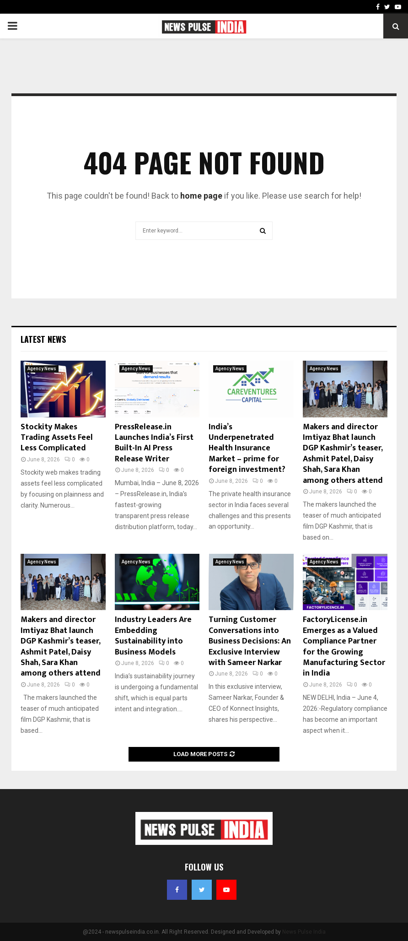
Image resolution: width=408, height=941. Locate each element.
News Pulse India (304, 932)
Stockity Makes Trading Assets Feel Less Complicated (57, 437)
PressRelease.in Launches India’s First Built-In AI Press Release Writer (154, 443)
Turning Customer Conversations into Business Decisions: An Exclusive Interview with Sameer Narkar (250, 641)
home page (201, 195)
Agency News (41, 368)
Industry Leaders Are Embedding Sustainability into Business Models (153, 636)
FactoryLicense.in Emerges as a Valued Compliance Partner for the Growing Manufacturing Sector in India (344, 646)
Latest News (43, 339)
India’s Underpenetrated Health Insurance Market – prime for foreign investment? (247, 448)
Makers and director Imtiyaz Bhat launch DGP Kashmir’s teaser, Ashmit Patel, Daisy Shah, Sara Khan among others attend (343, 453)
